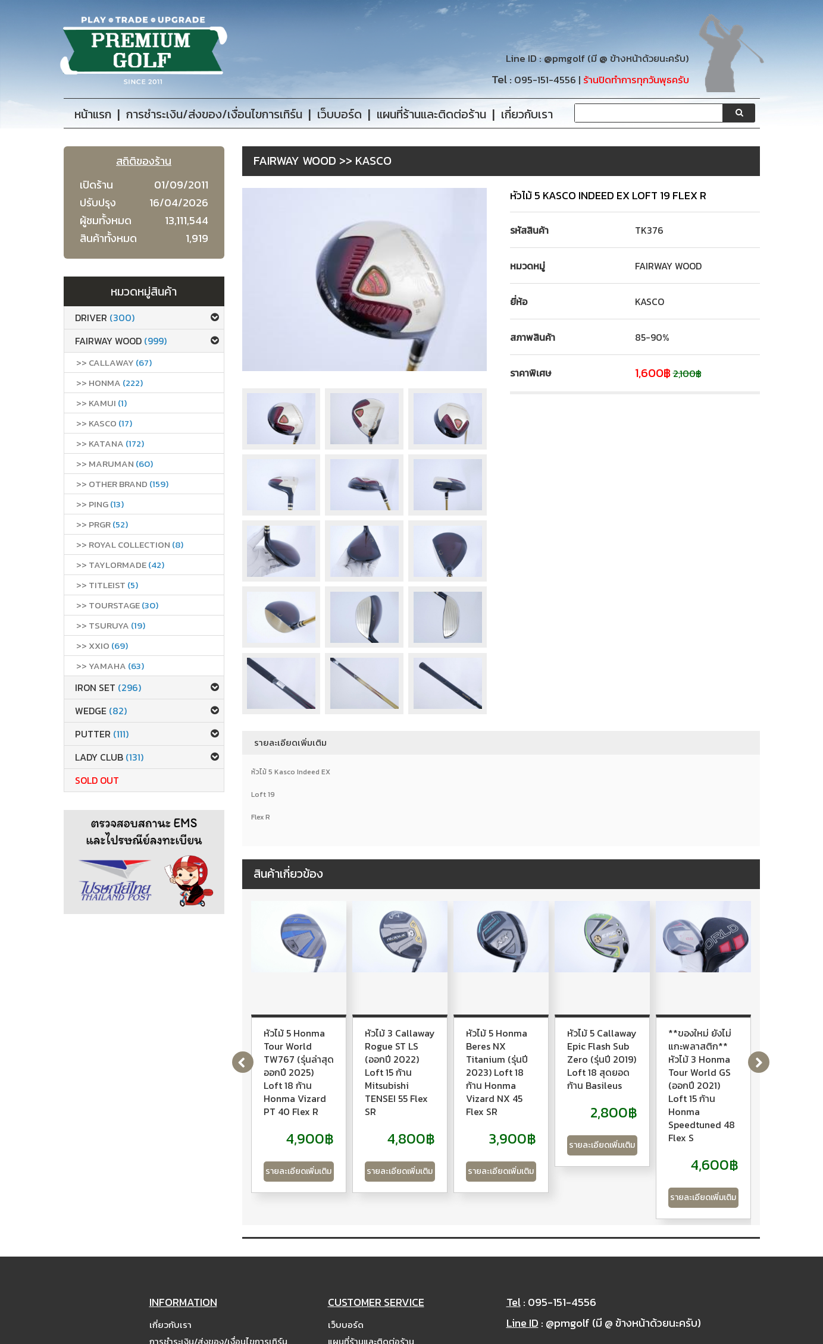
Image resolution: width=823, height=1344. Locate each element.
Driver (104, 317)
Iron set (108, 687)
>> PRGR (102, 524)
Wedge (101, 711)
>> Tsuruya (110, 625)
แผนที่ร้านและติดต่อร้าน (371, 1295)
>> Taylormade (120, 564)
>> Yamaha (110, 666)
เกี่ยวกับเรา (170, 1278)
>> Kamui (101, 403)
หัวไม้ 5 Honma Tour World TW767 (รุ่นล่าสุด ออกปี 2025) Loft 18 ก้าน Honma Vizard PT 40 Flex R (325, 1052)
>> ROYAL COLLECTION (129, 544)
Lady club (109, 757)
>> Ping (100, 504)
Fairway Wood (121, 341)
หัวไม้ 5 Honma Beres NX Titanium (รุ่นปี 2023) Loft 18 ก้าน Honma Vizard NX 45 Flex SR (664, 1052)
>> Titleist (107, 585)
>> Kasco (104, 423)
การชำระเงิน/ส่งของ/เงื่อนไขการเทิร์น (218, 1295)
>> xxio (102, 645)
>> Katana (110, 443)
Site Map (347, 1311)
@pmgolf (564, 58)
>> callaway (114, 362)
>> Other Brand (122, 484)
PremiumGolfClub (609, 1332)
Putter (102, 734)
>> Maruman (114, 463)
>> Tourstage (117, 605)
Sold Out (97, 780)
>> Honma (109, 383)
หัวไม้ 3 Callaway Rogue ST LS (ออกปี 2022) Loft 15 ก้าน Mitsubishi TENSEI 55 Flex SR (496, 1046)
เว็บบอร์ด (346, 1278)
